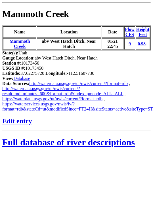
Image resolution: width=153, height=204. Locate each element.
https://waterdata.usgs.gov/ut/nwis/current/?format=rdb (52, 98)
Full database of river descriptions (68, 142)
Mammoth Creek (35, 14)
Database (21, 78)
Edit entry (17, 121)
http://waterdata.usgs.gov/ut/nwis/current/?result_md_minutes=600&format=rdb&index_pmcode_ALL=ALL (62, 91)
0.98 (142, 43)
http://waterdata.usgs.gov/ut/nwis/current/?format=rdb (78, 83)
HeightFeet (142, 32)
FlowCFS (130, 32)
